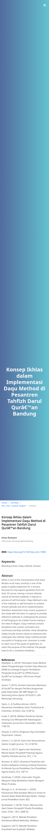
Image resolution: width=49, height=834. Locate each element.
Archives (15, 502)
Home (4, 502)
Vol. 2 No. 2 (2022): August (14, 505)
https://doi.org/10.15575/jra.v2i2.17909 (26, 552)
